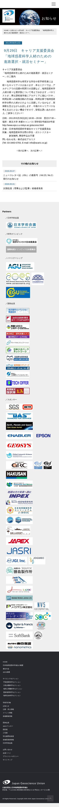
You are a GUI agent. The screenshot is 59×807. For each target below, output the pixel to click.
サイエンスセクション (11, 678)
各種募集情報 (7, 716)
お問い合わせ (7, 749)
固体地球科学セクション (12, 692)
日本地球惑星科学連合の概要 (13, 665)
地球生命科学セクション (12, 695)
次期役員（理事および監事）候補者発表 (23, 188)
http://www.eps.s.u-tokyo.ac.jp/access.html (23, 125)
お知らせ (13, 30)
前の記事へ (22, 151)
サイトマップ (7, 760)
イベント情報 (7, 713)
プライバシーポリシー (11, 756)
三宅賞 (5, 733)
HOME (6, 30)
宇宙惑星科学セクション (12, 682)
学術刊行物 (7, 702)
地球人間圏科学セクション (12, 689)
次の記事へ (36, 151)
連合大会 (6, 669)
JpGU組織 (6, 672)
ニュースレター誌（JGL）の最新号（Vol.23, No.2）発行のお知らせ (28, 177)
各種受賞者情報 (8, 740)
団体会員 (6, 722)
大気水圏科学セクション (12, 685)
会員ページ (7, 753)
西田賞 (5, 729)
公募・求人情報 (8, 709)
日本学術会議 (7, 743)
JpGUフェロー (8, 726)
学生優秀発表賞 (8, 736)
